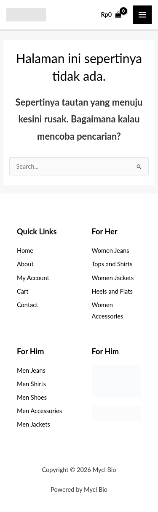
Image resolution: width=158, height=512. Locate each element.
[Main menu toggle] (142, 14)
